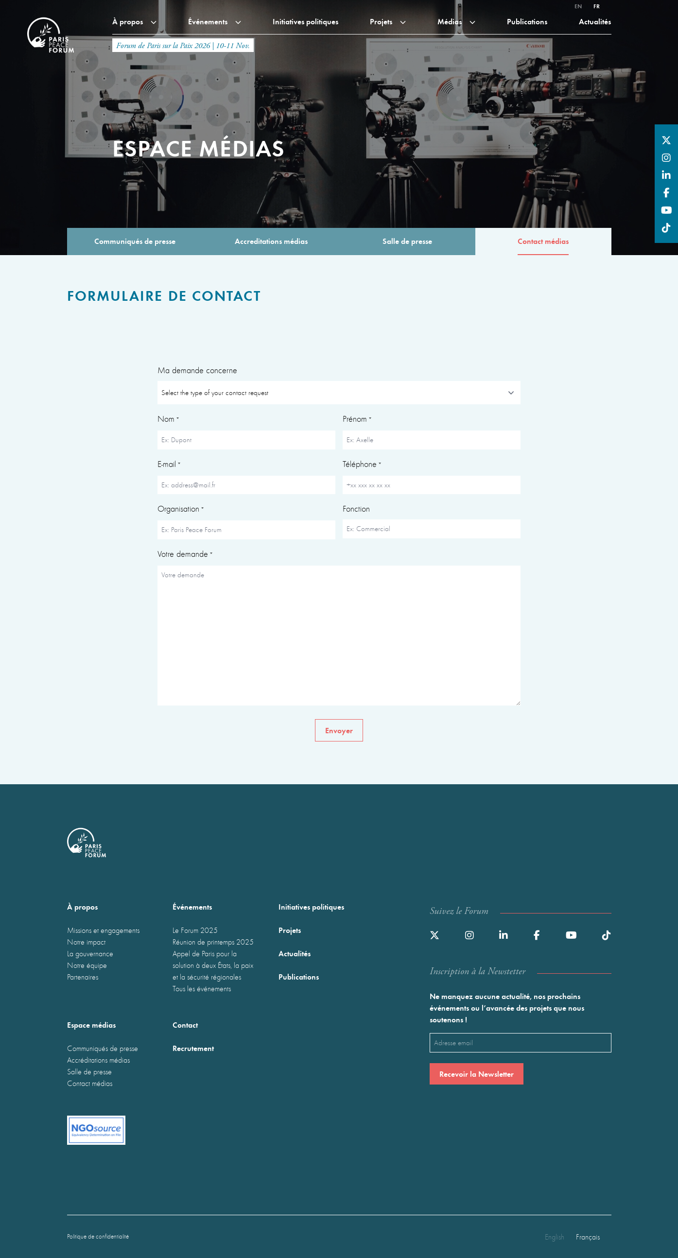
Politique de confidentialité (98, 1236)
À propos (134, 21)
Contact (185, 1024)
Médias (456, 21)
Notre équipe (87, 965)
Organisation (180, 510)
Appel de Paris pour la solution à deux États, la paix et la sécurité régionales (213, 965)
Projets (388, 21)
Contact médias (89, 1083)
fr (596, 6)
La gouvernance (90, 953)
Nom (168, 420)
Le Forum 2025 (195, 930)
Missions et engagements (103, 930)
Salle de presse (89, 1071)
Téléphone (362, 465)
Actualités (595, 21)
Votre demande (185, 555)
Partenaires (82, 977)
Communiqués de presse (102, 1048)
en (578, 6)
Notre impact (86, 942)
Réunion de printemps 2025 (213, 942)
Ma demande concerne (197, 370)
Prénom (357, 420)
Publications (527, 21)
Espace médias (91, 1024)
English (554, 1236)
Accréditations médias (98, 1060)
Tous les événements (202, 988)
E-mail (169, 465)
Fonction (356, 508)
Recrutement (193, 1048)
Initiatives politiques (305, 21)
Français (588, 1236)
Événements (214, 21)
